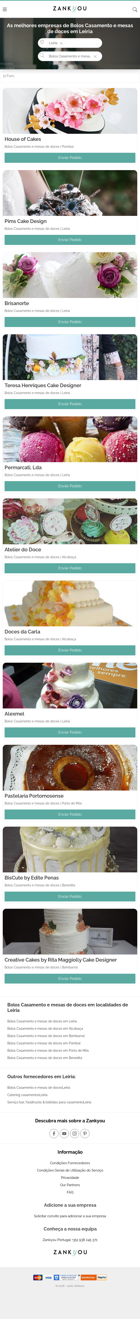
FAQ (70, 1192)
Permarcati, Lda (23, 467)
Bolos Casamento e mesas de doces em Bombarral (46, 1036)
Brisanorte (17, 303)
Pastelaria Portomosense (34, 796)
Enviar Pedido (70, 157)
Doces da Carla (22, 632)
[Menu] (5, 9)
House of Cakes (23, 139)
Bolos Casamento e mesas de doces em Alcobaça (45, 1028)
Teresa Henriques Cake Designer (43, 385)
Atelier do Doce (23, 549)
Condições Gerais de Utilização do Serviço (70, 1170)
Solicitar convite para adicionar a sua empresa (70, 1216)
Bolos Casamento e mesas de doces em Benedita (44, 1058)
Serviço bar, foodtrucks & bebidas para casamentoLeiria (49, 1102)
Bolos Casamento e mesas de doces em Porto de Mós (48, 1050)
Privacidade (70, 1178)
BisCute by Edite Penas (32, 878)
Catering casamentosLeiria (27, 1095)
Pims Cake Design (26, 221)
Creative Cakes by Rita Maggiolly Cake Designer (61, 960)
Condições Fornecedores (70, 1163)
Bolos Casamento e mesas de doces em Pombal (44, 1043)
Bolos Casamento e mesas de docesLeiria (38, 1087)
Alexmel (14, 714)
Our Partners (70, 1185)
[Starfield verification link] (67, 1277)
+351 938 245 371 (84, 1240)
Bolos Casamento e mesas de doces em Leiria (42, 1021)
